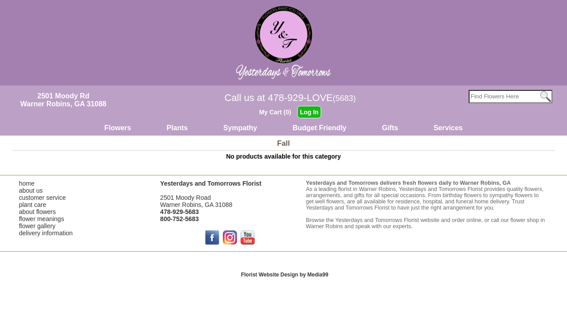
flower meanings (41, 218)
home (27, 183)
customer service (42, 197)
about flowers (37, 211)
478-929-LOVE (312, 97)
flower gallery (37, 226)
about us (31, 190)
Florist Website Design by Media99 (284, 275)
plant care (32, 204)
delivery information (46, 233)
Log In (309, 112)
